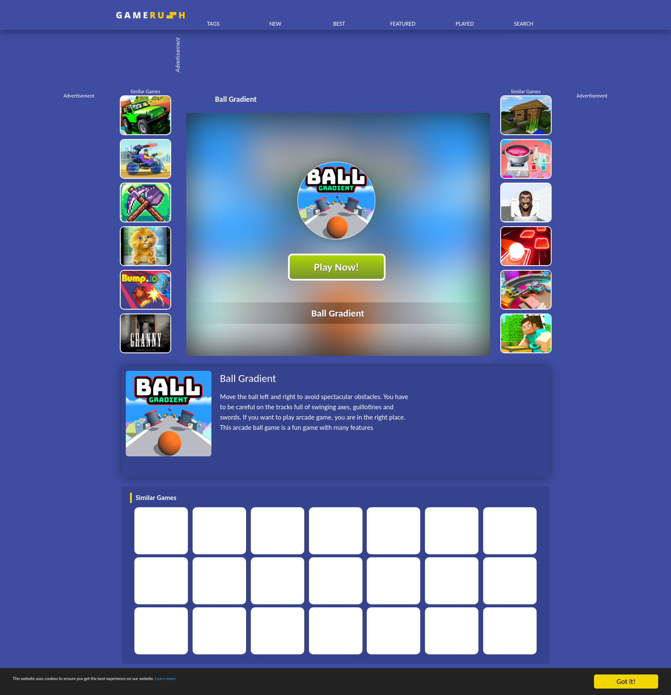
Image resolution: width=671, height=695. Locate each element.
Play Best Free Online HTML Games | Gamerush (150, 15)
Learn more (267, 681)
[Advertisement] (340, 55)
